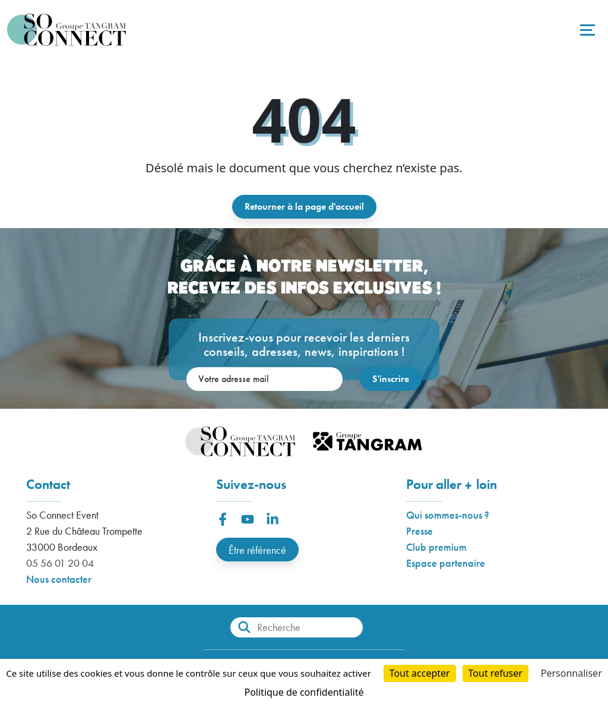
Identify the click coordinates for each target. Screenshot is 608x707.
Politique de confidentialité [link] (303, 692)
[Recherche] (296, 627)
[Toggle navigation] (586, 30)
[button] (222, 519)
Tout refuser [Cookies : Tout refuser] (495, 673)
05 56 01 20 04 (60, 563)
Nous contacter (58, 579)
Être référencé (257, 550)
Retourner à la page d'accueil (304, 206)
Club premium (436, 547)
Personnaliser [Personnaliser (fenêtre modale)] (571, 673)
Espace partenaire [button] (445, 563)
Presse (419, 531)
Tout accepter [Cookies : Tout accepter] (420, 673)
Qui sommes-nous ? (447, 515)
